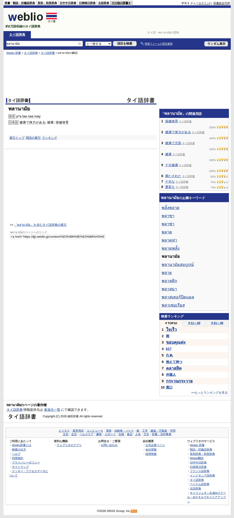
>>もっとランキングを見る (209, 392)
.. (169, 355)
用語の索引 (33, 137)
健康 (168, 154)
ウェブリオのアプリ (69, 445)
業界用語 (78, 430)
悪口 (169, 387)
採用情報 (151, 453)
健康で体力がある (32, 122)
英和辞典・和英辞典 (202, 453)
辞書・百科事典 (161, 434)
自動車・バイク (124, 430)
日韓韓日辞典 (87, 3)
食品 (129, 434)
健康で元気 (173, 143)
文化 (65, 434)
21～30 (217, 323)
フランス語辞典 (199, 471)
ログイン (203, 3)
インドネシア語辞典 (202, 475)
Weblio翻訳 (197, 458)
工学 (145, 430)
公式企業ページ (155, 445)
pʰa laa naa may (28, 116)
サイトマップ (20, 466)
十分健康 (171, 165)
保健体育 (62, 122)
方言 (146, 434)
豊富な (170, 187)
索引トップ (17, 137)
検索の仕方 (19, 449)
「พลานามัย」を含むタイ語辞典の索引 (40, 225)
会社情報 (151, 449)
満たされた (173, 176)
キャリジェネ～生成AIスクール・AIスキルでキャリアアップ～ (206, 497)
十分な (170, 181)
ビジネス (64, 430)
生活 (74, 434)
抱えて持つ (174, 362)
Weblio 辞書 (13, 53)
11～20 (194, 323)
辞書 (7, 3)
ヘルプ (16, 453)
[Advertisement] (145, 19)
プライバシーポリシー (26, 462)
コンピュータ (95, 430)
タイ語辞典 (17, 34)
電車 (109, 430)
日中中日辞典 (68, 3)
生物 (121, 434)
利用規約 (17, 458)
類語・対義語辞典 (24, 3)
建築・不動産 (159, 430)
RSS (134, 511)
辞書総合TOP (221, 3)
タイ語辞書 (48, 53)
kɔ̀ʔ (168, 349)
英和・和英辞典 (47, 3)
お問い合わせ (109, 445)
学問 (173, 430)
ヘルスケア (86, 434)
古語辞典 (103, 3)
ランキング (49, 137)
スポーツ (110, 434)
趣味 (99, 434)
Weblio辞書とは (21, 445)
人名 (138, 434)
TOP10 (171, 323)
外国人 (171, 374)
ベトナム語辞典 (199, 484)
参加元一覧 (52, 409)
